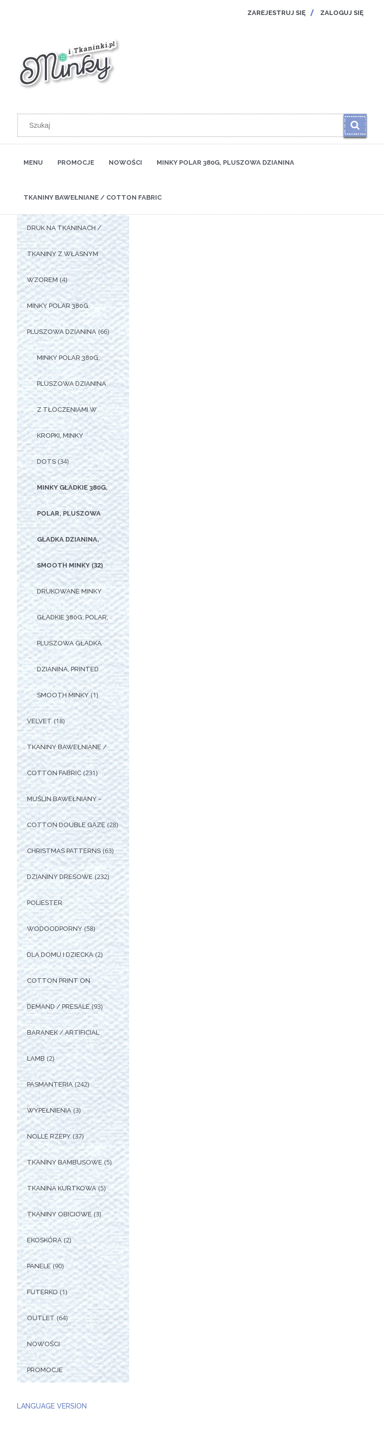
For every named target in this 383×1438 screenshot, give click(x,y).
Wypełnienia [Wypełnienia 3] (49, 1110)
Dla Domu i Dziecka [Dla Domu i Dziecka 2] (60, 954)
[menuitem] (33, 161)
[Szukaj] (355, 125)
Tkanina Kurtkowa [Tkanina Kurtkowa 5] (61, 1188)
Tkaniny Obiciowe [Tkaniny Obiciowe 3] (59, 1214)
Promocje (45, 1370)
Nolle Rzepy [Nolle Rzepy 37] (49, 1136)
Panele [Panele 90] (39, 1266)
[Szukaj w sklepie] (183, 125)
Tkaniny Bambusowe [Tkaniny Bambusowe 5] (64, 1162)
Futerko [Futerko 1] (42, 1292)
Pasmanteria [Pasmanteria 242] (50, 1084)
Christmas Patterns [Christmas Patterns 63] (64, 851)
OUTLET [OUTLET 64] (41, 1318)
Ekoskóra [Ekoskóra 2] (44, 1240)
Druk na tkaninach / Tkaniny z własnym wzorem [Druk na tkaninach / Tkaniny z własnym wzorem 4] (64, 254)
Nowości (43, 1344)
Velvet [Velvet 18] (39, 721)
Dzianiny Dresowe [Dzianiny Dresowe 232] (60, 876)
